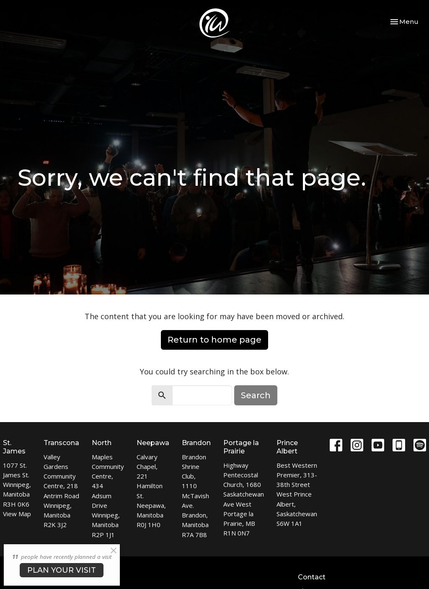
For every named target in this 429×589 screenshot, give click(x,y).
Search (256, 395)
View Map (17, 514)
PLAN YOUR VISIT (61, 570)
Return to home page (214, 340)
